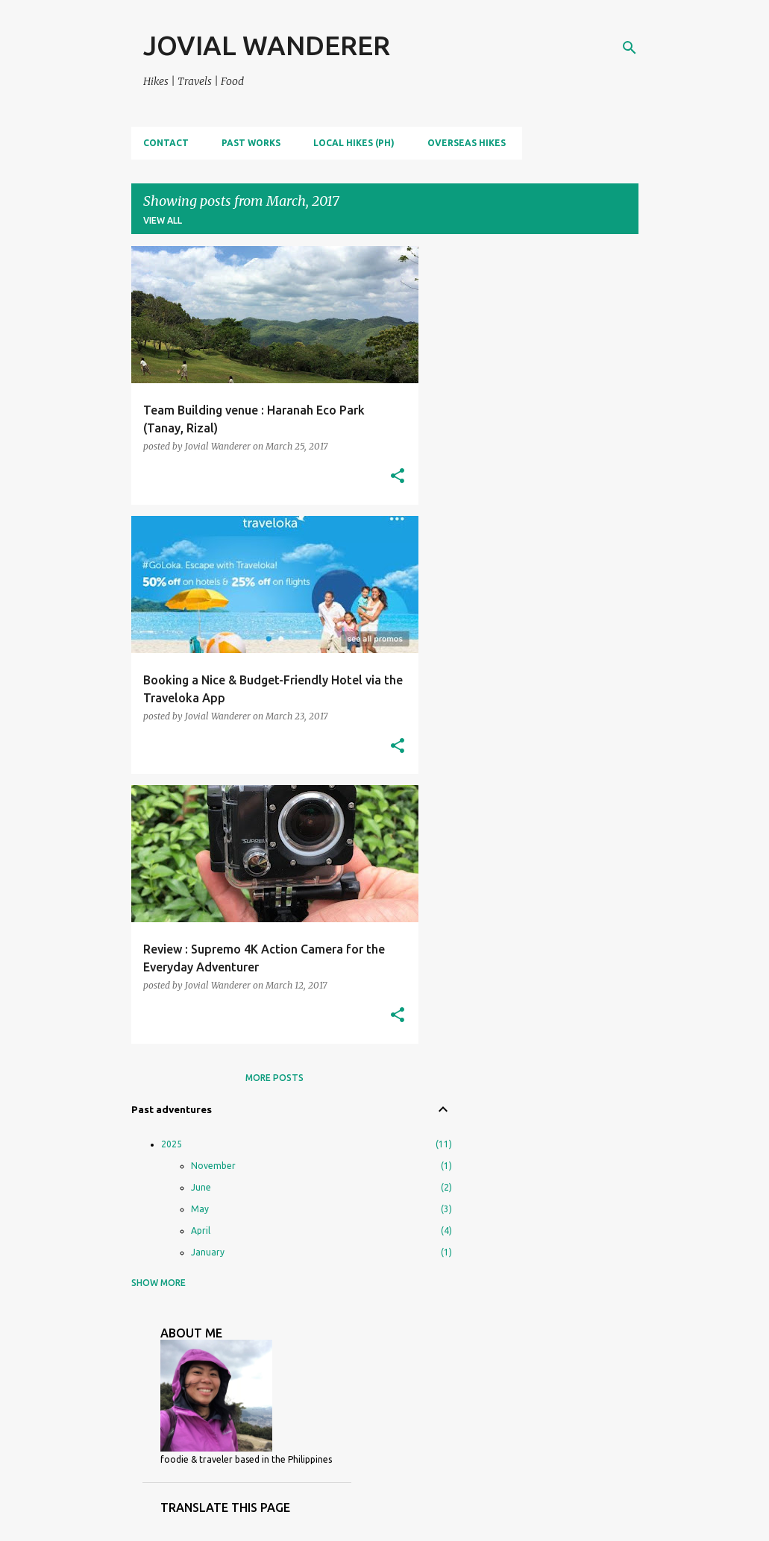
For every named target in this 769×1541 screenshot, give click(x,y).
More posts (274, 1078)
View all (162, 220)
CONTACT (166, 143)
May (200, 1209)
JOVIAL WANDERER (266, 45)
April (200, 1230)
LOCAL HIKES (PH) (354, 143)
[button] (398, 477)
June (201, 1187)
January (208, 1252)
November (213, 1165)
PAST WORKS (251, 143)
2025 (171, 1144)
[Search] (629, 48)
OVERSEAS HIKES (466, 143)
